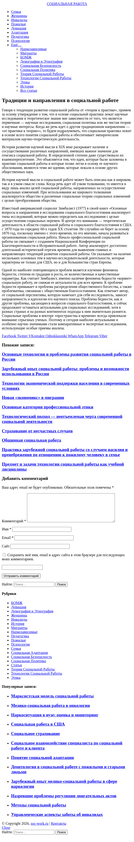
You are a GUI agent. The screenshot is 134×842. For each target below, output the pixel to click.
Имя (6, 535)
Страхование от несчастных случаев (37, 430)
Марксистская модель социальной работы (52, 701)
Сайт (5, 552)
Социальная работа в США (38, 729)
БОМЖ (26, 57)
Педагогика (20, 36)
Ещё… (16, 45)
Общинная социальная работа (31, 440)
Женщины (19, 16)
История (26, 86)
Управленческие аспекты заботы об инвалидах (57, 820)
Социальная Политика (37, 70)
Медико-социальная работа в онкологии (50, 711)
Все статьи (28, 90)
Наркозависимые (33, 49)
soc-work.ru (39, 829)
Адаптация (19, 32)
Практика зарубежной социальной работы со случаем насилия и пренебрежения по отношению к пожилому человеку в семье (65, 452)
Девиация (18, 28)
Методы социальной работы (38, 810)
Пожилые (18, 24)
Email (7, 543)
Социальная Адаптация (29, 658)
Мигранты (28, 53)
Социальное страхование (35, 739)
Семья (16, 12)
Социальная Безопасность (40, 66)
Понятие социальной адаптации (42, 763)
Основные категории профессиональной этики (47, 407)
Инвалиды (19, 20)
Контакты (58, 829)
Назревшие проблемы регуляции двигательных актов (63, 801)
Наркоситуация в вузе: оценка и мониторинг (54, 720)
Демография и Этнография (41, 61)
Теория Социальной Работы (42, 74)
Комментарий (14, 527)
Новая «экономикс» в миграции (33, 397)
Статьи (16, 671)
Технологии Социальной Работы (45, 78)
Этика (25, 82)
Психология (20, 41)
